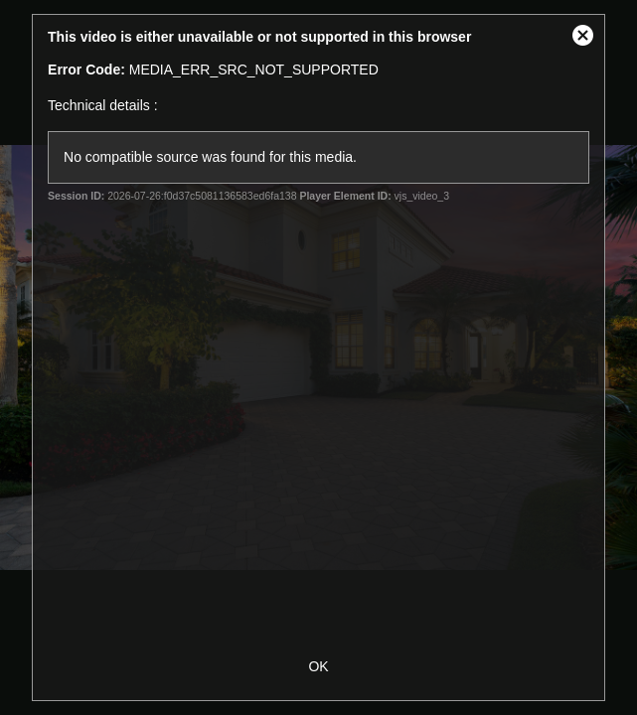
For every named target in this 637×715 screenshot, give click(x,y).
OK (318, 666)
